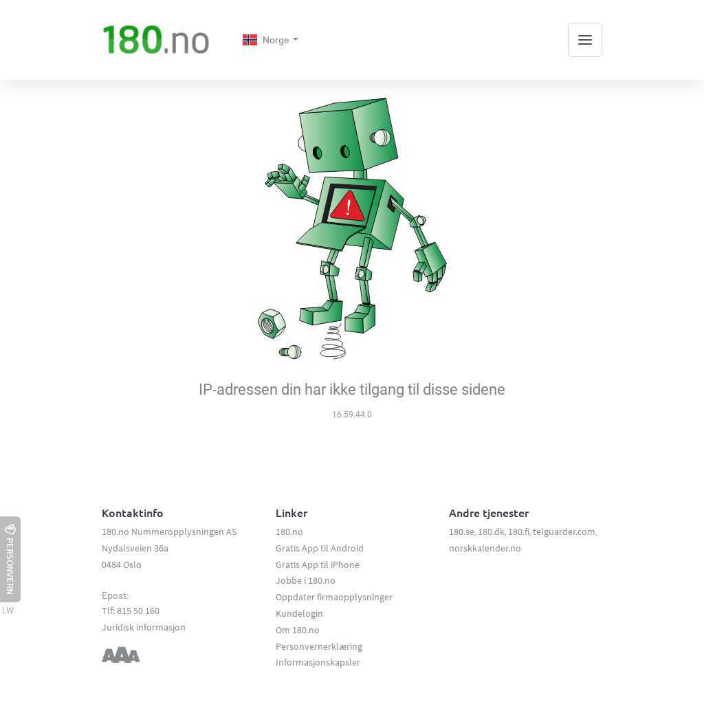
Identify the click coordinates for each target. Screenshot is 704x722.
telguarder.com (564, 531)
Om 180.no (298, 630)
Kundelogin (299, 613)
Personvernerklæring (319, 646)
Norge (267, 39)
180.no (289, 531)
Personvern (10, 559)
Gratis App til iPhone (318, 564)
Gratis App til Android (320, 548)
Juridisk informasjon (144, 627)
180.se (461, 531)
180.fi (518, 531)
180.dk (491, 531)
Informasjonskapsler (318, 662)
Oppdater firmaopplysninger (334, 597)
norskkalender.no (485, 548)
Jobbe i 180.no (306, 580)
